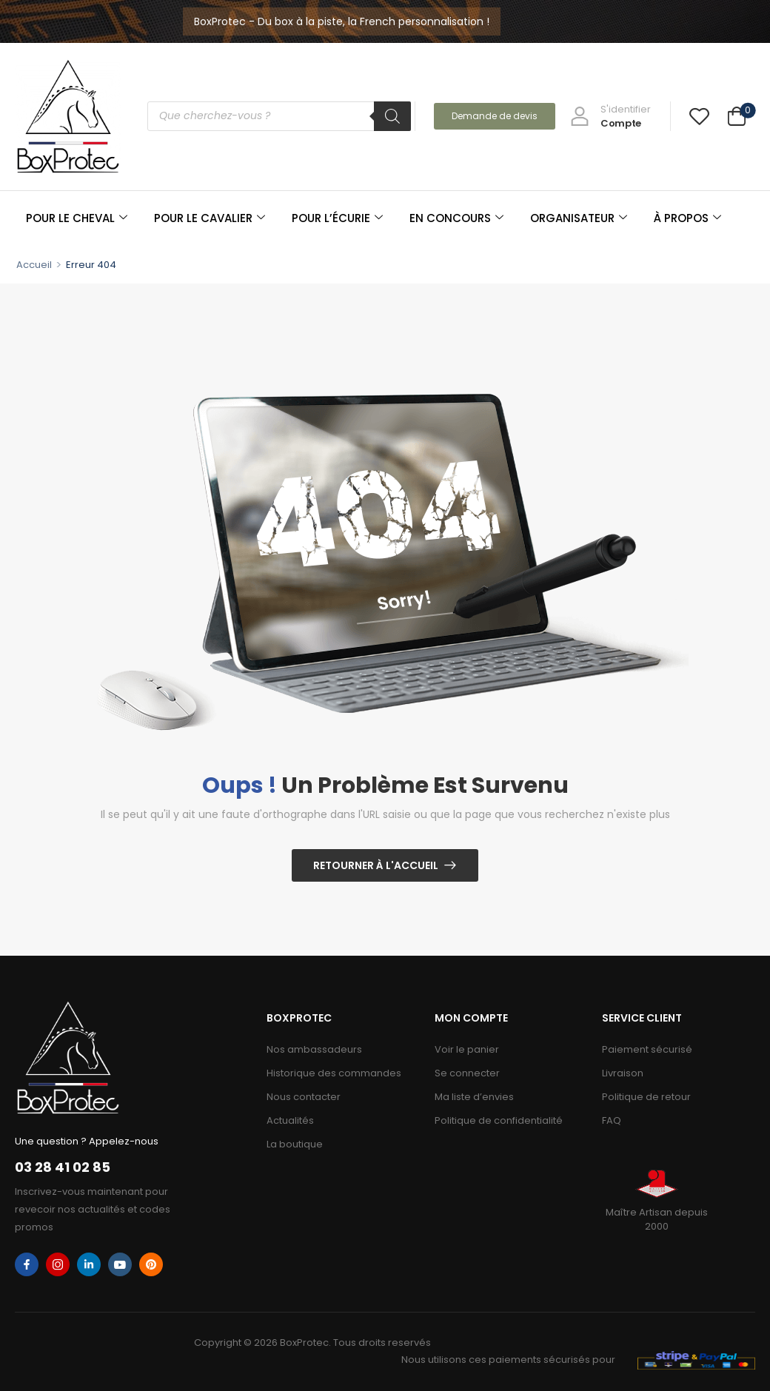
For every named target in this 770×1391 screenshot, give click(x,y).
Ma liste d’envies (474, 1097)
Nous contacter (304, 1097)
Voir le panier (467, 1049)
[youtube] (120, 1264)
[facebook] (26, 1264)
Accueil (34, 265)
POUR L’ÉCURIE (337, 218)
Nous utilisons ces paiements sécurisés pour (508, 1360)
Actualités (290, 1120)
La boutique (295, 1144)
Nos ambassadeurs (314, 1049)
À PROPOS (687, 218)
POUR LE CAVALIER (209, 218)
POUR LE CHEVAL (76, 218)
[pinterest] (151, 1264)
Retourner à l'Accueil (375, 865)
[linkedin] (89, 1264)
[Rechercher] (392, 116)
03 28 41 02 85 (62, 1167)
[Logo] (68, 115)
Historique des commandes (334, 1073)
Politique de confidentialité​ (499, 1120)
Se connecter (467, 1073)
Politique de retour (646, 1097)
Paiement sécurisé (647, 1049)
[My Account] (610, 116)
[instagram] (58, 1264)
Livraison (622, 1073)
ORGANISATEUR (578, 218)
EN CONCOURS (456, 218)
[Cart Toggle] (736, 118)
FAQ (611, 1120)
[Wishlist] (699, 116)
